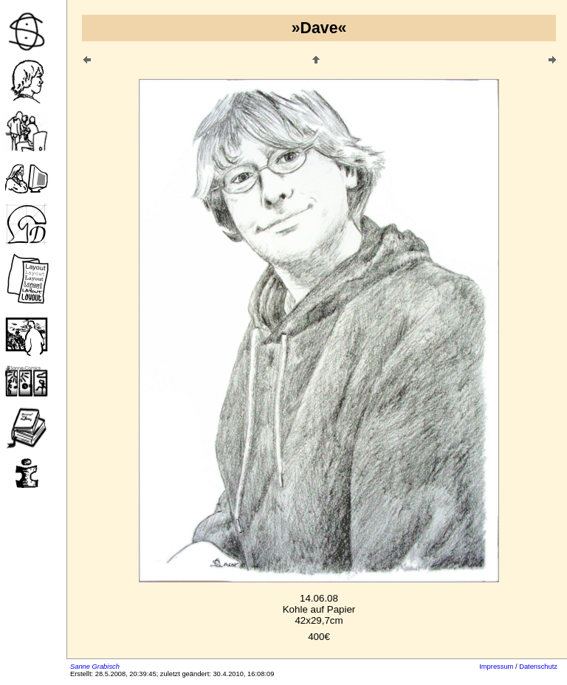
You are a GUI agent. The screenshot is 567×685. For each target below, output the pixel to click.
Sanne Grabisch (95, 666)
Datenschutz (538, 666)
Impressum (496, 666)
